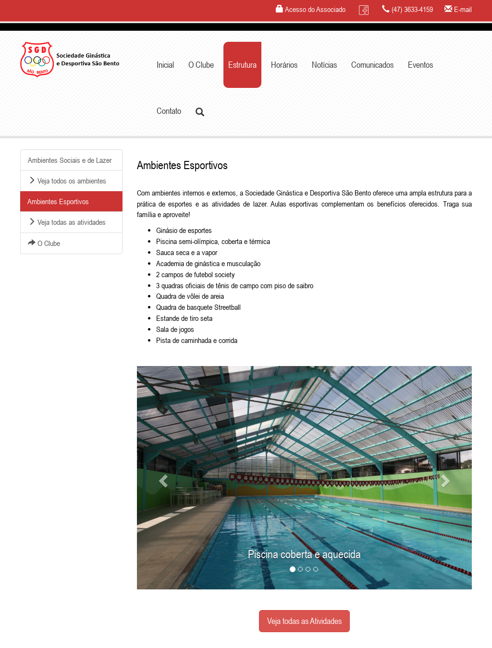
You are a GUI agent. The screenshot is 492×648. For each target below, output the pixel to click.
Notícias (324, 65)
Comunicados (372, 65)
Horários (284, 65)
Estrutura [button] (242, 65)
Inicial (165, 65)
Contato (169, 111)
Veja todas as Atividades (304, 621)
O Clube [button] (201, 65)
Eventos (420, 65)
